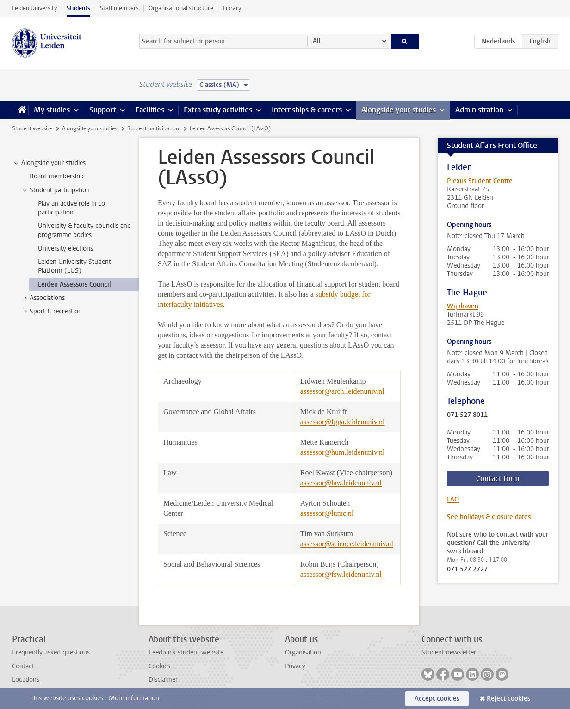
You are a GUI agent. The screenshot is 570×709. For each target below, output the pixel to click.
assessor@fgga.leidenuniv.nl (342, 422)
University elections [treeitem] (65, 248)
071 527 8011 (467, 415)
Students (78, 8)
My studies (52, 110)
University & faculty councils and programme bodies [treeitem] (84, 230)
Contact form (497, 478)
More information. (135, 698)
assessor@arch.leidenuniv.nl (342, 391)
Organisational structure (181, 8)
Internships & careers (307, 110)
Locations (25, 679)
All (317, 41)
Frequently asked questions (51, 652)
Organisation (303, 652)
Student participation (153, 128)
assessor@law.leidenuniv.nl (341, 483)
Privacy (295, 666)
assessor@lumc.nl (327, 513)
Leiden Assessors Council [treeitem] (74, 284)
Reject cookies (508, 698)
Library (232, 8)
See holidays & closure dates (489, 517)
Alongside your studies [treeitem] (49, 163)
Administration (479, 110)
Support (102, 110)
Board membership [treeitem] (57, 176)
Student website (32, 128)
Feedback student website (186, 652)
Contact (23, 666)
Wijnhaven (462, 306)
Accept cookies (437, 698)
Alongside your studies (398, 110)
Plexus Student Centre (480, 181)
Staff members (119, 8)
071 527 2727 (467, 569)
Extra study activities (218, 110)
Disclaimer (163, 679)
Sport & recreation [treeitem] (51, 311)
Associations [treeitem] (43, 298)
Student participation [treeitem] (55, 190)
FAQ (453, 499)
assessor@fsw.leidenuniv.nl (341, 574)
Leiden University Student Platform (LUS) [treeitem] (74, 266)
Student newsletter (448, 652)
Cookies (159, 666)
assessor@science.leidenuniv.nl (346, 544)
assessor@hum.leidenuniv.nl (342, 452)
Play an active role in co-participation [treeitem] (72, 208)
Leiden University (34, 8)
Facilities (150, 110)
